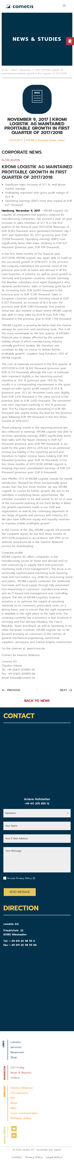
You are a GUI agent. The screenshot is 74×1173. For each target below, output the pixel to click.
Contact (17, 1157)
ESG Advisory (19, 1093)
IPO (12, 1098)
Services (15, 1047)
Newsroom (17, 1052)
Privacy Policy (34, 1157)
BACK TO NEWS (37, 700)
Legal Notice (54, 1157)
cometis (15, 1042)
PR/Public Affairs (20, 1118)
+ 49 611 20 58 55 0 (22, 941)
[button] (64, 5)
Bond (13, 1103)
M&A (14, 70)
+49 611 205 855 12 (37, 804)
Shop (13, 1057)
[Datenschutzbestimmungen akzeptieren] (34, 878)
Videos (15, 1078)
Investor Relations (21, 1088)
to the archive (11, 160)
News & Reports (21, 1073)
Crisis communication (24, 1113)
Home (5, 70)
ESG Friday (17, 1068)
